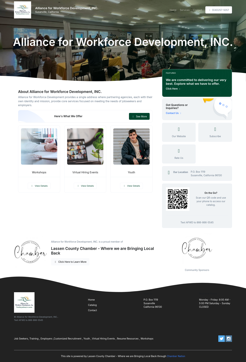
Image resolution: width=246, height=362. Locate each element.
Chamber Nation (176, 356)
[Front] (23, 9)
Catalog (92, 304)
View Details (39, 185)
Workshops (39, 172)
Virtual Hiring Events (85, 172)
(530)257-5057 (218, 10)
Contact (197, 10)
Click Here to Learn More (70, 261)
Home (173, 10)
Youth (131, 172)
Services (185, 10)
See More (139, 116)
